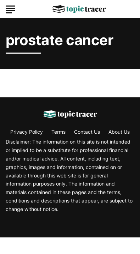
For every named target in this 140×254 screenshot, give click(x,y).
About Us (119, 132)
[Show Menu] (10, 8)
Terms (58, 132)
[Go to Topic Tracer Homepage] (79, 9)
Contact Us (87, 132)
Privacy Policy (26, 132)
